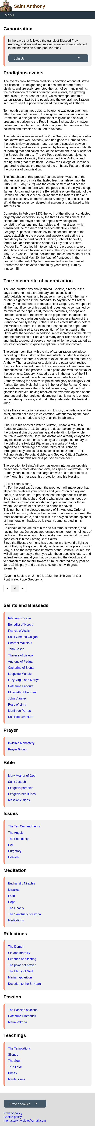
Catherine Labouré (21, 686)
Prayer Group (17, 749)
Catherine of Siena (21, 667)
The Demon (16, 946)
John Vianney (17, 698)
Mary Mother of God (21, 775)
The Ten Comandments (24, 826)
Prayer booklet (19, 1104)
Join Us (19, 58)
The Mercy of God (20, 971)
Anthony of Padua (20, 661)
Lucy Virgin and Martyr (23, 680)
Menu (9, 15)
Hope (11, 902)
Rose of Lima (17, 704)
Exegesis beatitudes (22, 794)
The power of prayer (22, 965)
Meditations (16, 920)
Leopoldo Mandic (19, 674)
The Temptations (19, 1048)
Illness (12, 1073)
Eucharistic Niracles (21, 883)
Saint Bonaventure (20, 717)
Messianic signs (19, 800)
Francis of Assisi (19, 630)
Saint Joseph (17, 782)
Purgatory (14, 851)
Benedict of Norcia (20, 624)
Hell (10, 845)
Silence (13, 1054)
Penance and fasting (22, 959)
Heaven (13, 857)
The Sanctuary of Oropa (24, 914)
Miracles (14, 889)
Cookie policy (12, 1117)
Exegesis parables (20, 788)
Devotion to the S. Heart (24, 983)
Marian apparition (20, 977)
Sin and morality (19, 953)
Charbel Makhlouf (20, 643)
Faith (11, 896)
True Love (15, 1067)
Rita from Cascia (19, 618)
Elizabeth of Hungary (22, 692)
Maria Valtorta (17, 1022)
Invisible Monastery (21, 743)
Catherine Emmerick (22, 1016)
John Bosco (16, 649)
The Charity (16, 908)
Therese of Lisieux (20, 655)
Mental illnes (16, 1079)
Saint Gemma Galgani (23, 637)
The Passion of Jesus (22, 1010)
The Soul (14, 1060)
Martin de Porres (19, 710)
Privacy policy (12, 1113)
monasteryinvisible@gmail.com (24, 1120)
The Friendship (18, 839)
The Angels (15, 832)
